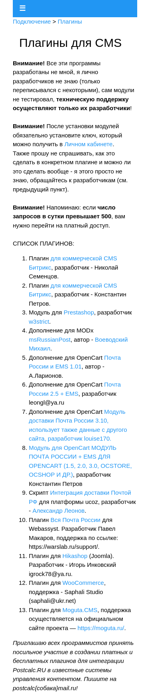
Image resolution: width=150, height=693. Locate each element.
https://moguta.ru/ (101, 628)
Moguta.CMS (80, 609)
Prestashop (79, 312)
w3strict (39, 321)
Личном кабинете (88, 144)
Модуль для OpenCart (60, 447)
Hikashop (75, 555)
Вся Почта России (75, 519)
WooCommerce (83, 582)
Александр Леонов (58, 510)
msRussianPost (49, 339)
